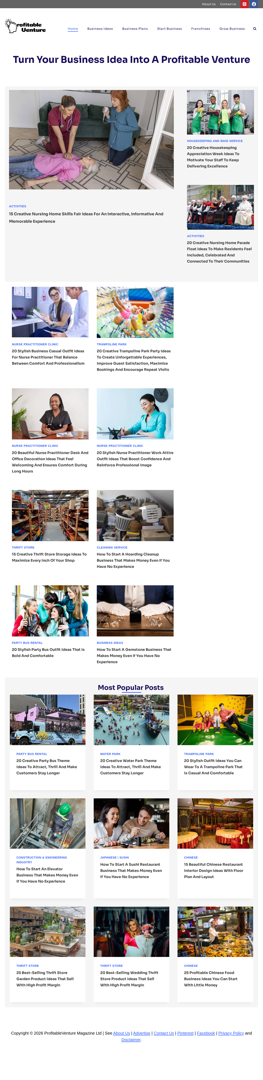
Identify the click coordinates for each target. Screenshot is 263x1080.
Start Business (169, 29)
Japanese (108, 876)
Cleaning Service (112, 559)
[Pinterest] (244, 4)
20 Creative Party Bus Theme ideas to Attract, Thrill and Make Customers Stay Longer (47, 779)
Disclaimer (130, 1070)
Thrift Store (23, 559)
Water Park (110, 766)
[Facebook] (254, 4)
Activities (17, 206)
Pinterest (185, 1064)
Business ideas (100, 29)
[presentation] (91, 145)
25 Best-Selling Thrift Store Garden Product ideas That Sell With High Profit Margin (45, 1003)
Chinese (191, 876)
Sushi (124, 876)
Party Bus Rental (27, 655)
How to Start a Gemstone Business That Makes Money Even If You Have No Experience (134, 668)
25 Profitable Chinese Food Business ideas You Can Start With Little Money (214, 1003)
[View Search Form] (254, 28)
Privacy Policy (231, 1064)
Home (73, 29)
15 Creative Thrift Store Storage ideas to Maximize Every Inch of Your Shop (45, 572)
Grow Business (232, 29)
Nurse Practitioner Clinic (35, 350)
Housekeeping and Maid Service (215, 141)
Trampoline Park (112, 350)
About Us (209, 4)
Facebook (206, 1064)
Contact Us (228, 4)
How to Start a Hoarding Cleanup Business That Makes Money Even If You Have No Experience (133, 572)
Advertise (141, 1064)
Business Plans (135, 29)
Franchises (200, 29)
